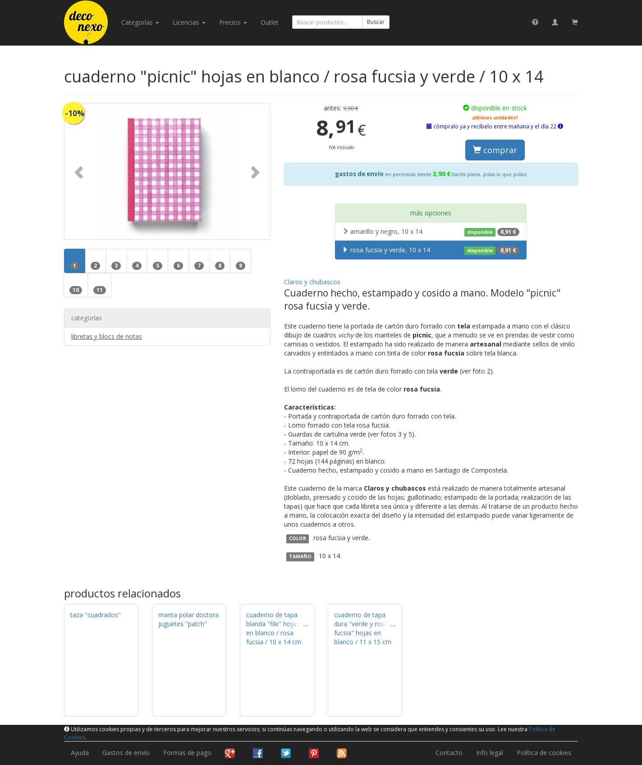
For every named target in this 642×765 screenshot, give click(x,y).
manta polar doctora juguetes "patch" (188, 619)
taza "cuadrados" (95, 614)
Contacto (449, 752)
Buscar (376, 22)
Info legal (489, 752)
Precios (233, 22)
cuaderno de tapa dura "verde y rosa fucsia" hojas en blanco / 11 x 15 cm (362, 628)
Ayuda (80, 752)
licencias (189, 22)
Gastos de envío (126, 752)
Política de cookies (544, 752)
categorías (140, 22)
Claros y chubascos (312, 282)
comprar (495, 150)
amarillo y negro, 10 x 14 (430, 231)
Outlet (270, 22)
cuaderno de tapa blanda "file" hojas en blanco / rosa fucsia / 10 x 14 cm (273, 628)
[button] (79, 171)
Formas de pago (187, 752)
